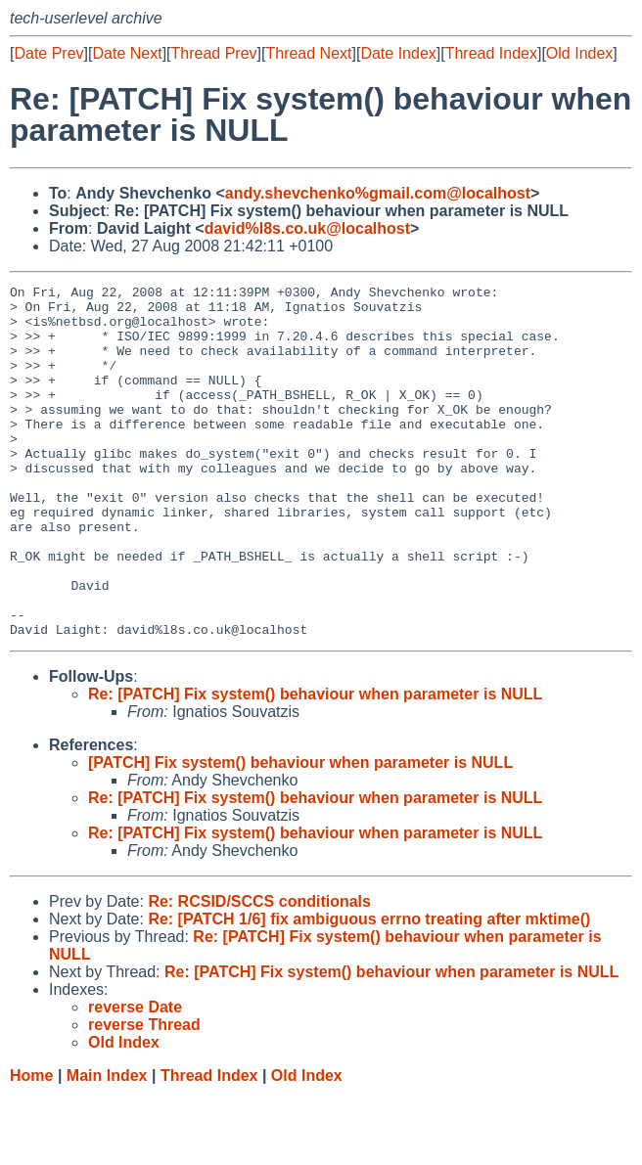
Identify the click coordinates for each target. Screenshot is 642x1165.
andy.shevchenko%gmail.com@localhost (377, 193)
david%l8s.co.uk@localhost (307, 228)
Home (31, 1146)
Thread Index (491, 53)
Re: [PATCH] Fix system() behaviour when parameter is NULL (315, 764)
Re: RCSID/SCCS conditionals (259, 971)
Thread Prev (214, 53)
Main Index (107, 1146)
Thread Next (308, 53)
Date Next (126, 53)
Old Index (579, 53)
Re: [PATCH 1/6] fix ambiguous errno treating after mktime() (369, 989)
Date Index (398, 53)
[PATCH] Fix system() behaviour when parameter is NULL (300, 833)
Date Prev (48, 53)
